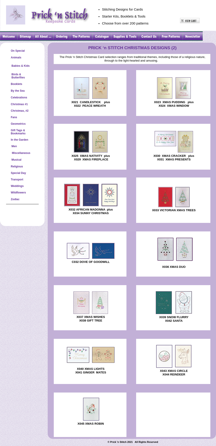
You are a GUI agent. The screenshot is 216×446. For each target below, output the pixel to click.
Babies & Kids (20, 65)
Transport (17, 179)
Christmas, (18, 110)
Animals (16, 57)
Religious (17, 166)
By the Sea (18, 90)
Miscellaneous (20, 153)
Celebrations (19, 97)
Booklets (16, 84)
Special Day (18, 173)
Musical (16, 159)
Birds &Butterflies (18, 76)
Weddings (17, 186)
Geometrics (18, 123)
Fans (14, 117)
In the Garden (19, 139)
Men (14, 146)
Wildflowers (18, 192)
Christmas (17, 104)
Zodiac (15, 199)
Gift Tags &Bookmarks (18, 132)
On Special (18, 50)
